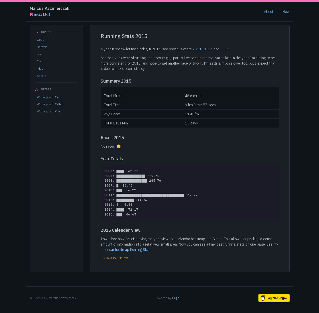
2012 (207, 49)
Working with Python (50, 104)
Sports (41, 76)
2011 (197, 49)
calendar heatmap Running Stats (126, 249)
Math (40, 61)
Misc (40, 69)
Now (286, 11)
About (268, 11)
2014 (224, 49)
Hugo (175, 298)
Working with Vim (48, 111)
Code (40, 40)
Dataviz (42, 47)
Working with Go (48, 97)
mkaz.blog (40, 14)
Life (39, 54)
